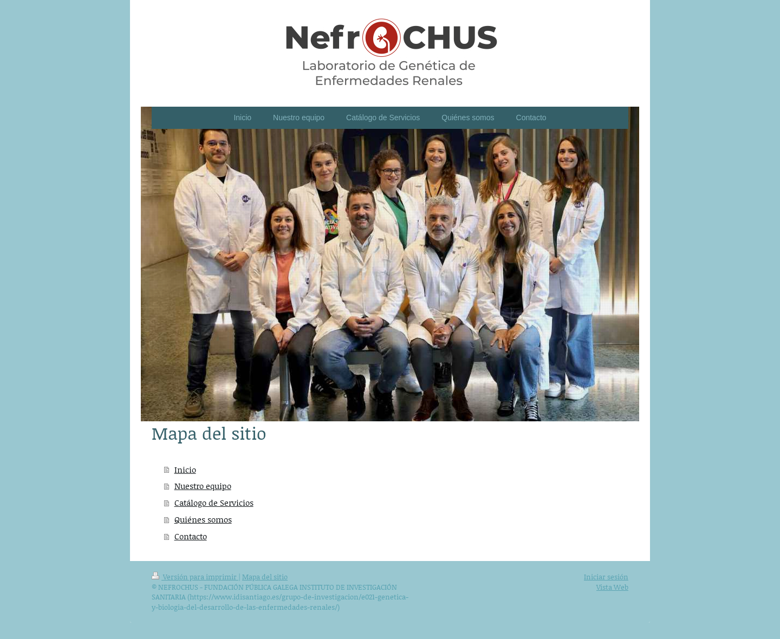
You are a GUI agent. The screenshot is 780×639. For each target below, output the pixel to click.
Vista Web (612, 587)
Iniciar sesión (606, 577)
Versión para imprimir (195, 577)
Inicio (185, 469)
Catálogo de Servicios (213, 502)
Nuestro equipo (202, 486)
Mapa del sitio (265, 577)
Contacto (190, 536)
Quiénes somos (203, 519)
